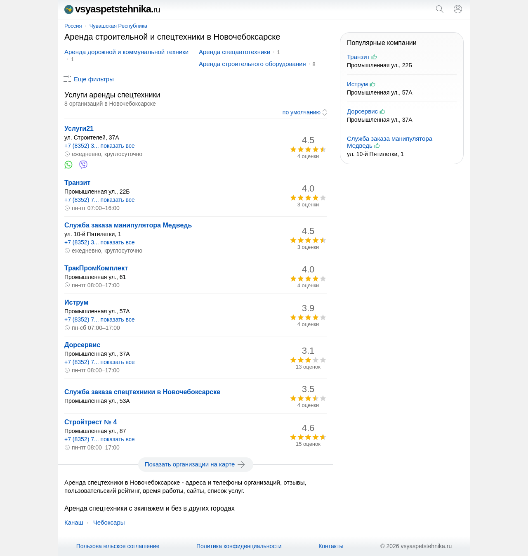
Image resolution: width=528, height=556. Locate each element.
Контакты (330, 546)
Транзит (77, 182)
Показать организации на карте (196, 464)
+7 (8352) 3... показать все (99, 145)
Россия (73, 26)
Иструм (76, 302)
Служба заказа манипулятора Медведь (128, 225)
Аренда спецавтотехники (234, 51)
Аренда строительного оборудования (252, 63)
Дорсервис (82, 344)
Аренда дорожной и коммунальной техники (126, 51)
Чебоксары (109, 522)
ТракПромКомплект (96, 268)
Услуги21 (79, 128)
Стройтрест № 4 (90, 422)
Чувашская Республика (118, 26)
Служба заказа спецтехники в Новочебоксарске (142, 391)
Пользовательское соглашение (118, 546)
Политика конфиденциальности (239, 546)
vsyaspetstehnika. (112, 8)
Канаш (73, 522)
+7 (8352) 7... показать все (99, 199)
